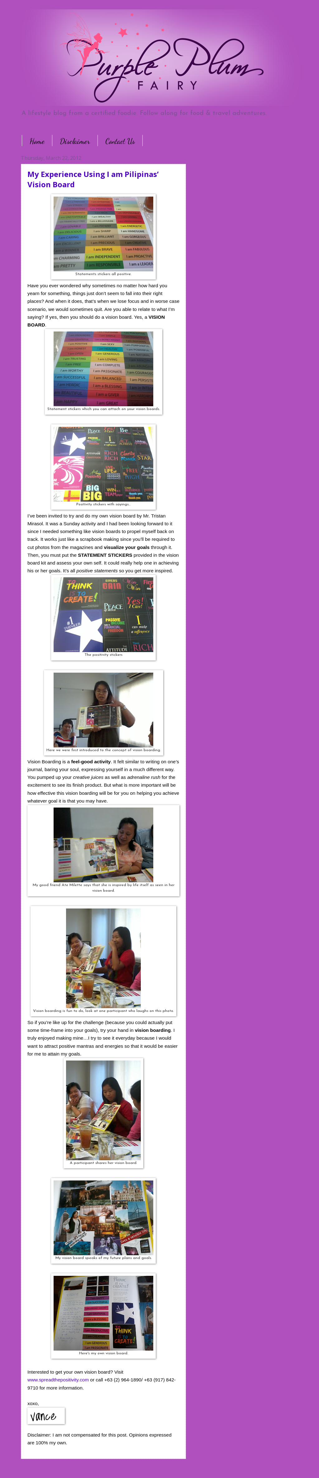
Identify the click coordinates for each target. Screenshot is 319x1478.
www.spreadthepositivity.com (58, 1379)
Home (37, 141)
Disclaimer (75, 141)
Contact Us (120, 141)
